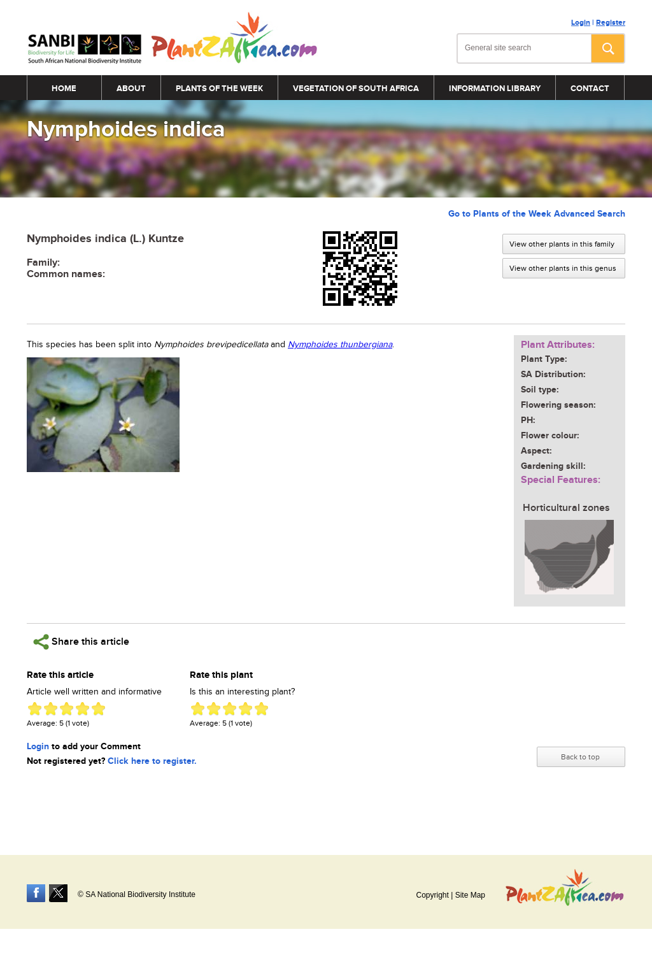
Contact (589, 88)
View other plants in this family (561, 244)
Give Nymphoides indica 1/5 (35, 709)
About (131, 88)
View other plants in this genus (562, 268)
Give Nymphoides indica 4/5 (82, 709)
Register (610, 22)
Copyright (432, 895)
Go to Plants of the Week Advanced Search (536, 213)
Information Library (495, 88)
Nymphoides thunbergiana (340, 345)
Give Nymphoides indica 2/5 (51, 709)
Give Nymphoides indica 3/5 (66, 709)
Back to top (580, 756)
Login (580, 22)
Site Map (470, 895)
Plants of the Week (219, 88)
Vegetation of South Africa (356, 88)
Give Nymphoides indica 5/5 (98, 709)
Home (64, 88)
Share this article (81, 642)
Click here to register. (152, 761)
